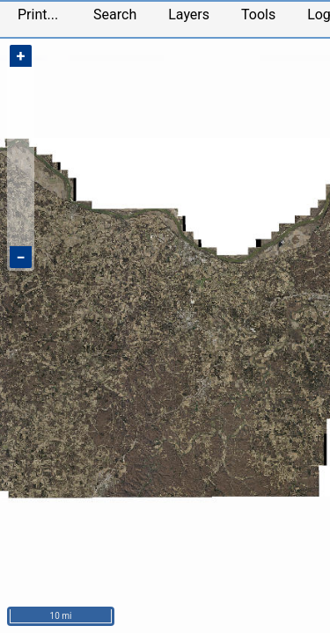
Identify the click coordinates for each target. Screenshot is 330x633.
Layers (188, 14)
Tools (258, 14)
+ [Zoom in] (21, 56)
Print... (38, 14)
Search (114, 14)
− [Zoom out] (20, 257)
